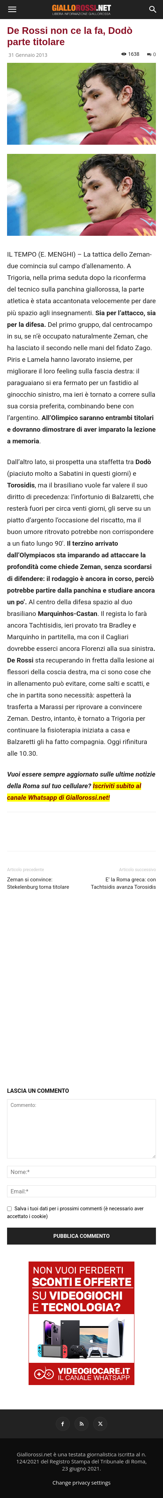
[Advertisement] (81, 990)
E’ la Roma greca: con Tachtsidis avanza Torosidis (123, 883)
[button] (12, 9)
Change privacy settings (82, 1482)
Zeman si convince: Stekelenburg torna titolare (38, 883)
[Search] (153, 9)
